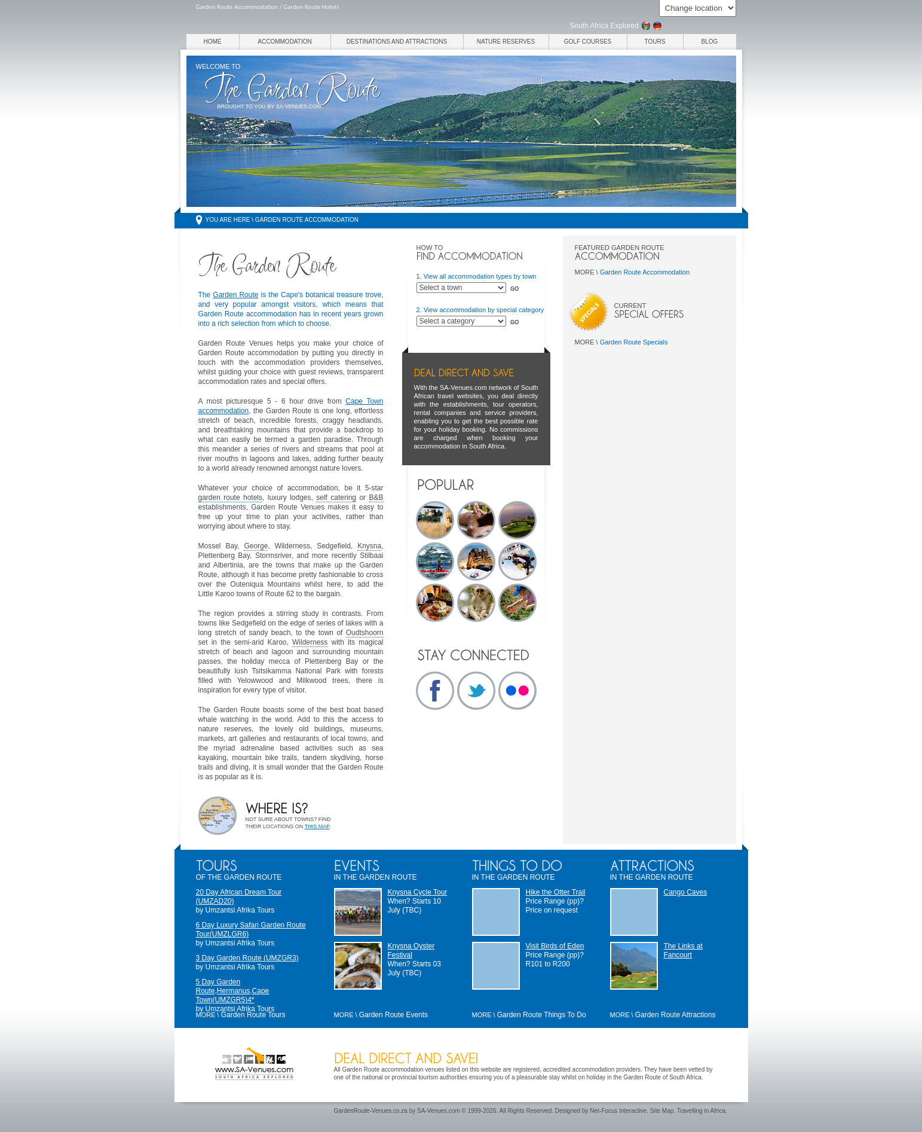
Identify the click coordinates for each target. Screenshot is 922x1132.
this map (317, 826)
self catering (336, 497)
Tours (655, 41)
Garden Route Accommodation (645, 272)
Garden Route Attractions (675, 1015)
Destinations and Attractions (397, 41)
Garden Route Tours (253, 1015)
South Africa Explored (604, 26)
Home (213, 41)
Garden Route (235, 295)
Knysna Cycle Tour (418, 892)
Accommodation (284, 41)
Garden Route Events (393, 1015)
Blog (710, 41)
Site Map (661, 1110)
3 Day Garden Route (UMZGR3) (247, 958)
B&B (376, 497)
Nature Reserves (506, 41)
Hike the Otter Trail (556, 892)
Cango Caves (685, 892)
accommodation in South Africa (459, 446)
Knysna (369, 546)
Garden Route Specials (634, 342)
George (256, 546)
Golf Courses (587, 41)
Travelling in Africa (701, 1110)
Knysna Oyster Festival (411, 950)
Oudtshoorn (365, 632)
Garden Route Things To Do (541, 1015)
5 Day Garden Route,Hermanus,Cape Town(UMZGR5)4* (232, 991)
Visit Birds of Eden (555, 946)
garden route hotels (230, 497)
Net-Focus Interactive (618, 1110)
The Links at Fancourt (683, 950)
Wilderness (309, 642)
